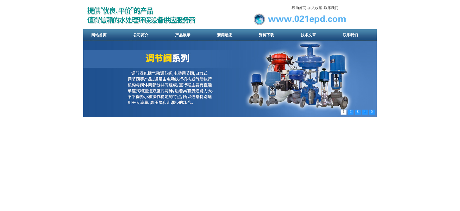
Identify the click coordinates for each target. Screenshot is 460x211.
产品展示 (182, 35)
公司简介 (140, 35)
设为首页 (299, 8)
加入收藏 (315, 8)
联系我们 (331, 8)
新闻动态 (224, 35)
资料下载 (266, 35)
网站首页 (98, 35)
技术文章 (308, 35)
